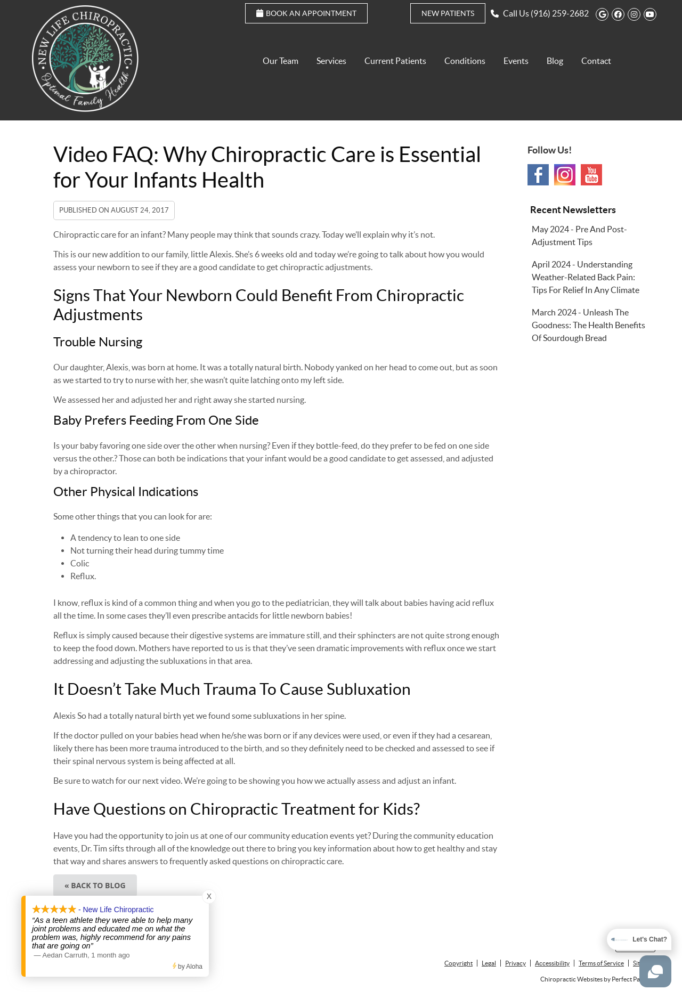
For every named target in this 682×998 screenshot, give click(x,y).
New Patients (447, 13)
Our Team (280, 61)
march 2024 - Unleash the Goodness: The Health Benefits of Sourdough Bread (588, 325)
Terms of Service (601, 963)
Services (331, 61)
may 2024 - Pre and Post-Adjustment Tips (579, 235)
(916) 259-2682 (560, 13)
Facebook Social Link (538, 174)
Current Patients (395, 61)
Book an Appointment (306, 13)
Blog (555, 61)
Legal (489, 963)
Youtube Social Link (591, 174)
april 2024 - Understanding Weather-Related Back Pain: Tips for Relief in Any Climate (585, 277)
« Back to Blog (95, 885)
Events (516, 61)
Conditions (464, 61)
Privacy (515, 963)
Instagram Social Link (564, 174)
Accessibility (552, 963)
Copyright (458, 963)
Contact (596, 61)
